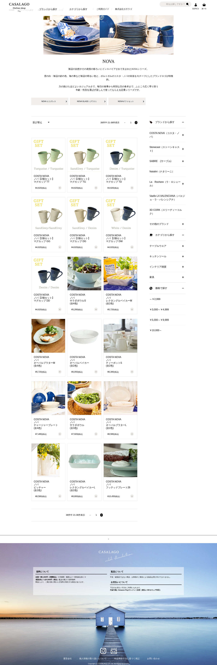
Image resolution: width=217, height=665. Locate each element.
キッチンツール (157, 256)
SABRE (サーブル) (160, 161)
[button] (125, 122)
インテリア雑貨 (157, 266)
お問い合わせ (153, 658)
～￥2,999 (154, 299)
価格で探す (161, 288)
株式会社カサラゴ (123, 9)
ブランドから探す (48, 9)
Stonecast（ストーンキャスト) (164, 149)
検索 (187, 4)
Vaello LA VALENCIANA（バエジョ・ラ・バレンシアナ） (167, 198)
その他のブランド (159, 224)
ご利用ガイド (102, 9)
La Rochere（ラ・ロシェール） (165, 184)
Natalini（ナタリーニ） (161, 171)
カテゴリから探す (78, 9)
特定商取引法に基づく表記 (127, 658)
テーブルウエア (157, 246)
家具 (151, 277)
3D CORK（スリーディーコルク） (165, 212)
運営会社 (67, 658)
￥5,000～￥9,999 (159, 320)
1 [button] (130, 122)
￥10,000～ (155, 330)
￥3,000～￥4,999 (159, 309)
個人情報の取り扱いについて (93, 658)
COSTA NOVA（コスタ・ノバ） (164, 135)
